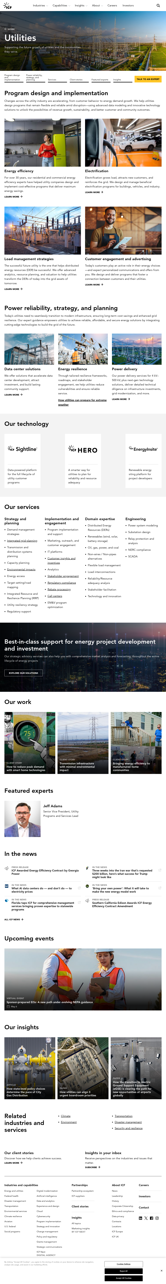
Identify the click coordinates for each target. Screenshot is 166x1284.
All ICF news (13, 919)
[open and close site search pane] (158, 5)
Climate (65, 1116)
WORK (9, 29)
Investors (146, 1196)
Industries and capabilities (22, 1185)
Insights (117, 80)
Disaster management (128, 1122)
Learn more (13, 1163)
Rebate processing (59, 589)
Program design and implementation (12, 77)
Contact (145, 1207)
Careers (145, 1185)
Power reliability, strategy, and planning (34, 77)
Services (52, 80)
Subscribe (92, 1167)
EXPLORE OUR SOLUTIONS (23, 673)
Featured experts (100, 80)
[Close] (162, 1271)
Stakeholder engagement (63, 576)
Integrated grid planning (22, 540)
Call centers (55, 596)
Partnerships (81, 1185)
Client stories (76, 80)
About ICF (120, 1185)
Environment (69, 1122)
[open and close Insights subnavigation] (81, 5)
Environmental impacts (21, 569)
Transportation (123, 1116)
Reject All (123, 1271)
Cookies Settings (123, 1264)
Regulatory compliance (62, 582)
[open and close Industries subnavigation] (40, 5)
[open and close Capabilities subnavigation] (61, 5)
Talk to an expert (148, 79)
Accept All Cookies (123, 1278)
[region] (83, 1271)
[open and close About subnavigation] (97, 5)
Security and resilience (129, 1128)
